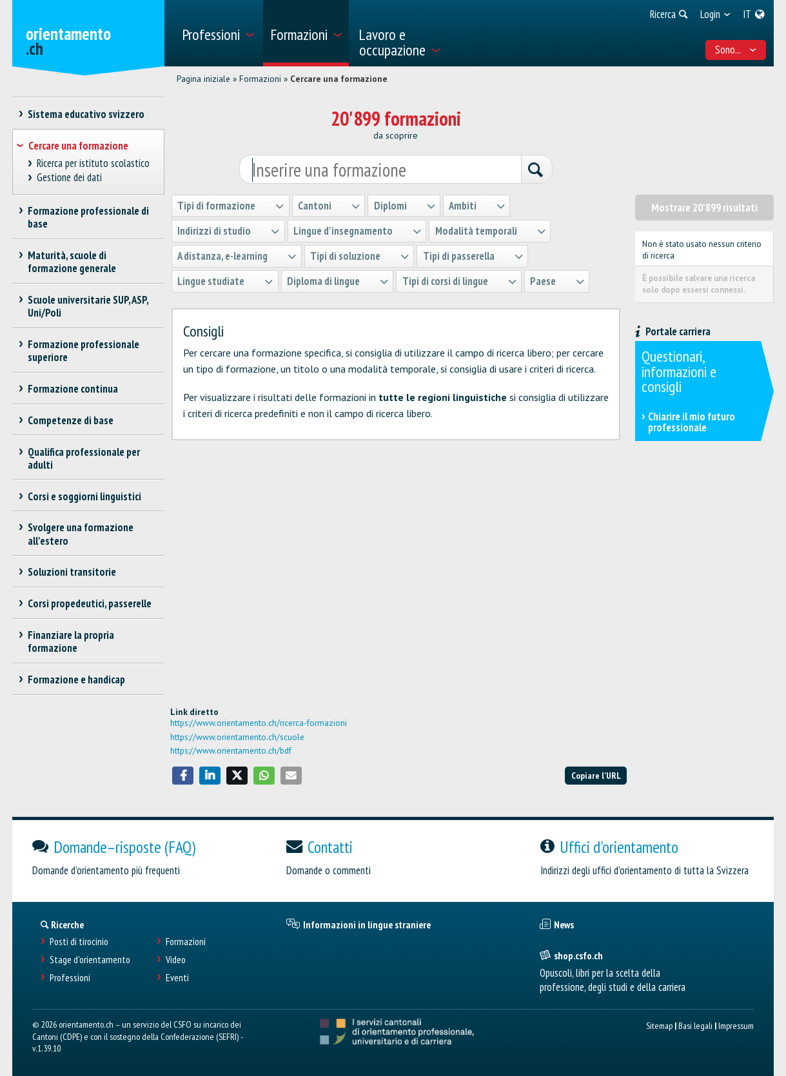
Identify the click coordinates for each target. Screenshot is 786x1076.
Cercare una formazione (339, 78)
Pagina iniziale (203, 78)
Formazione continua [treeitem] (73, 389)
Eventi (177, 978)
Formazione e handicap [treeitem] (77, 679)
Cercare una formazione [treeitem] (78, 146)
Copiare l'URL (596, 775)
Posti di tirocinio (79, 941)
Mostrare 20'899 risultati (704, 208)
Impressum (736, 1025)
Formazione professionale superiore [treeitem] (84, 350)
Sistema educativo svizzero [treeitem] (86, 114)
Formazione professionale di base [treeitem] (89, 217)
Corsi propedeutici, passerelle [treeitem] (90, 603)
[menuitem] (217, 33)
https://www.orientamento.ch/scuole (237, 737)
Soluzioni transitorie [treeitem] (72, 572)
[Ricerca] (536, 170)
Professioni (70, 978)
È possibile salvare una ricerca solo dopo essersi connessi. (698, 284)
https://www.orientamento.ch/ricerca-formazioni (258, 723)
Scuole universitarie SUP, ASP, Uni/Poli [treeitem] (88, 306)
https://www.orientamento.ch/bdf (230, 750)
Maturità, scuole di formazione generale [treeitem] (72, 261)
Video (176, 960)
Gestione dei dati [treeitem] (69, 177)
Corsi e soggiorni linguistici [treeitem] (85, 496)
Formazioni (260, 78)
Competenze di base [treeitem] (71, 420)
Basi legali (695, 1025)
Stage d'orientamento (90, 960)
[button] (183, 776)
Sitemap (659, 1025)
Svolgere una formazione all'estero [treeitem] (81, 533)
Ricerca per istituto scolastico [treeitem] (93, 163)
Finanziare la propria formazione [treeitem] (71, 641)
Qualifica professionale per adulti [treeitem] (84, 458)
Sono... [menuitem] (735, 50)
